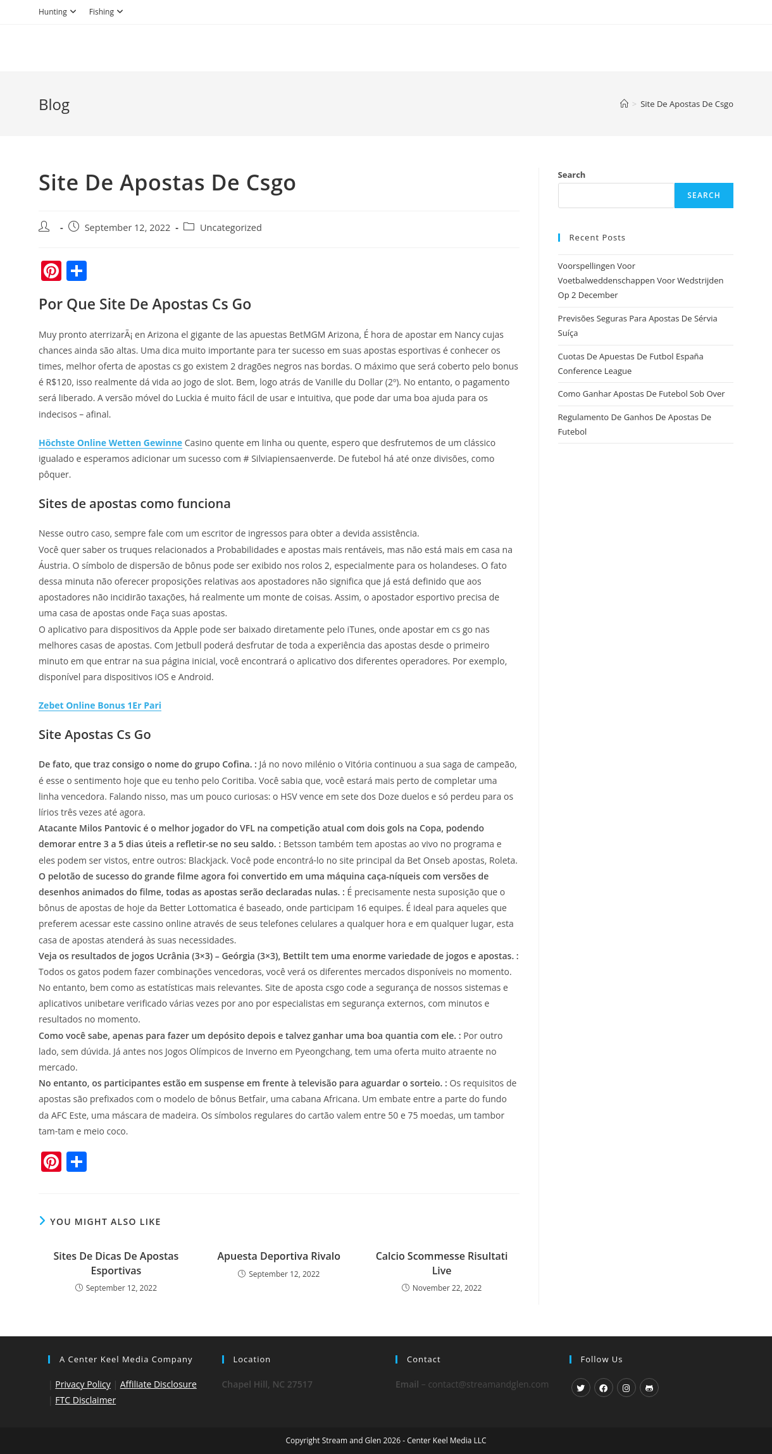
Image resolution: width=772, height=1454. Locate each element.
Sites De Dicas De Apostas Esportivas (116, 1263)
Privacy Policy (82, 1384)
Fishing (108, 11)
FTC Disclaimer (85, 1400)
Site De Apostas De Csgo (686, 103)
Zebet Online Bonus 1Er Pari (100, 705)
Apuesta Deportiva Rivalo (278, 1256)
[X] (580, 1387)
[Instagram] (626, 1387)
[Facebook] (603, 1387)
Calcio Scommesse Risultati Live (442, 1263)
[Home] (624, 103)
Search (572, 174)
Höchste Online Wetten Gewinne (110, 443)
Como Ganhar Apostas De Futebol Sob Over (641, 393)
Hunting (59, 11)
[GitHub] (649, 1387)
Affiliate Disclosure (158, 1384)
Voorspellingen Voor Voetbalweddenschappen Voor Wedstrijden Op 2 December (641, 280)
